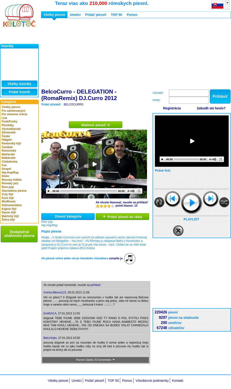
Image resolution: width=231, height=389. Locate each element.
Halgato (7, 139)
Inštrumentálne (12, 205)
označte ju (116, 258)
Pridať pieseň (95, 15)
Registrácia (172, 108)
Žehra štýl (8, 219)
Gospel (6, 168)
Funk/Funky (9, 121)
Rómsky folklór (12, 179)
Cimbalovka (9, 161)
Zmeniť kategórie (68, 216)
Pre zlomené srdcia (14, 114)
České (6, 136)
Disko (5, 176)
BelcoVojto (50, 338)
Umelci (75, 15)
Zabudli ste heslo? (211, 108)
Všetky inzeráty (19, 84)
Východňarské (11, 129)
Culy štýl (7, 194)
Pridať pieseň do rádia (122, 216)
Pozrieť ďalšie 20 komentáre (95, 359)
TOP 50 (116, 15)
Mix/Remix (8, 201)
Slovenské (8, 132)
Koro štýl (8, 198)
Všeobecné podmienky (152, 380)
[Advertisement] (110, 54)
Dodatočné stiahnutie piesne (19, 234)
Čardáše (7, 147)
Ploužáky (8, 125)
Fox (4, 165)
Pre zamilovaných (13, 110)
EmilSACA (49, 313)
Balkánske (8, 158)
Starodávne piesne (14, 190)
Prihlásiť (220, 96)
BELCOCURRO (74, 104)
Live (4, 118)
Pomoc (132, 15)
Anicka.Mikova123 (54, 292)
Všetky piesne (11, 107)
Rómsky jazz (10, 183)
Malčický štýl (10, 216)
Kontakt (177, 380)
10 (112, 206)
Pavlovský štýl (11, 143)
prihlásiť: (96, 285)
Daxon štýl (9, 212)
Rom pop (8, 187)
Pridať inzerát (19, 92)
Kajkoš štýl (9, 209)
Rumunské (9, 150)
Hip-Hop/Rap (10, 172)
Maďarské (8, 154)
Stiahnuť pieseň (95, 125)
